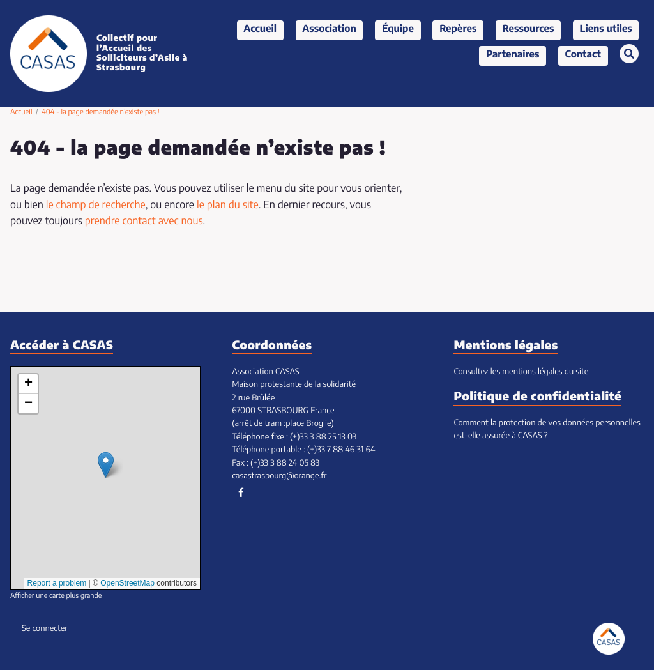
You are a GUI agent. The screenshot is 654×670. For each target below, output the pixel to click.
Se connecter (45, 629)
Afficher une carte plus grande (56, 596)
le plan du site (228, 206)
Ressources (528, 29)
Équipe (398, 29)
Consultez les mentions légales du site (520, 372)
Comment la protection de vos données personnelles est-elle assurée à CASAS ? (546, 429)
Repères (457, 29)
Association (329, 29)
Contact (583, 55)
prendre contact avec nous (144, 222)
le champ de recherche (96, 206)
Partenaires (512, 55)
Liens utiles (606, 29)
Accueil (260, 29)
